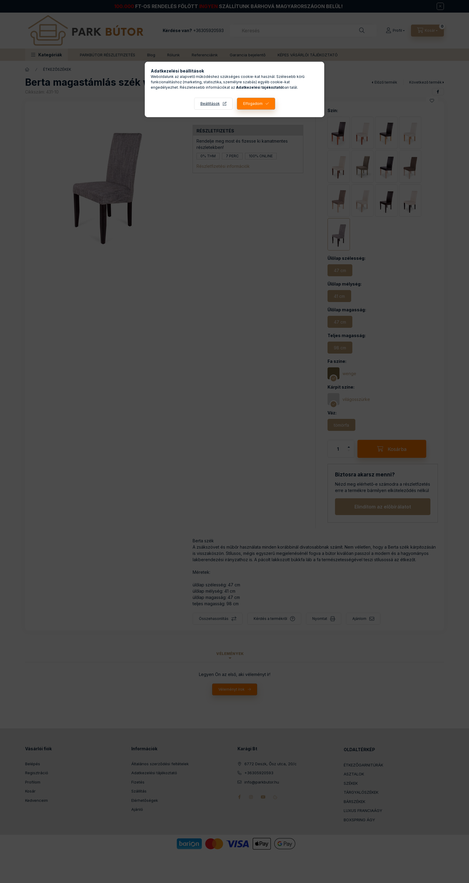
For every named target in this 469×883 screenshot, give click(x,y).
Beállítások (210, 103)
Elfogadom (253, 103)
